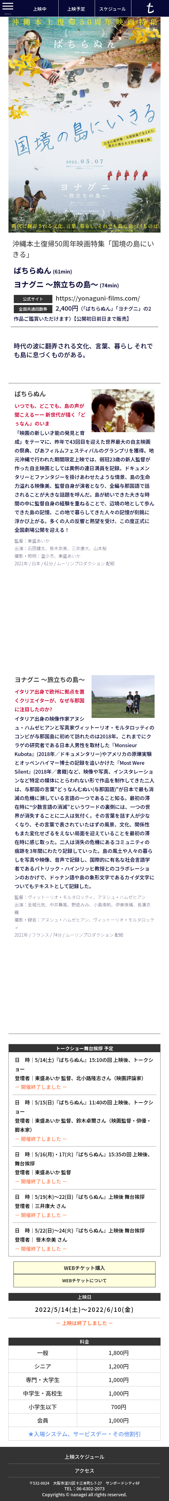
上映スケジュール (84, 1456)
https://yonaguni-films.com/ (97, 297)
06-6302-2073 (91, 1488)
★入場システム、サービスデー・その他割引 (84, 1434)
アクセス (84, 1470)
